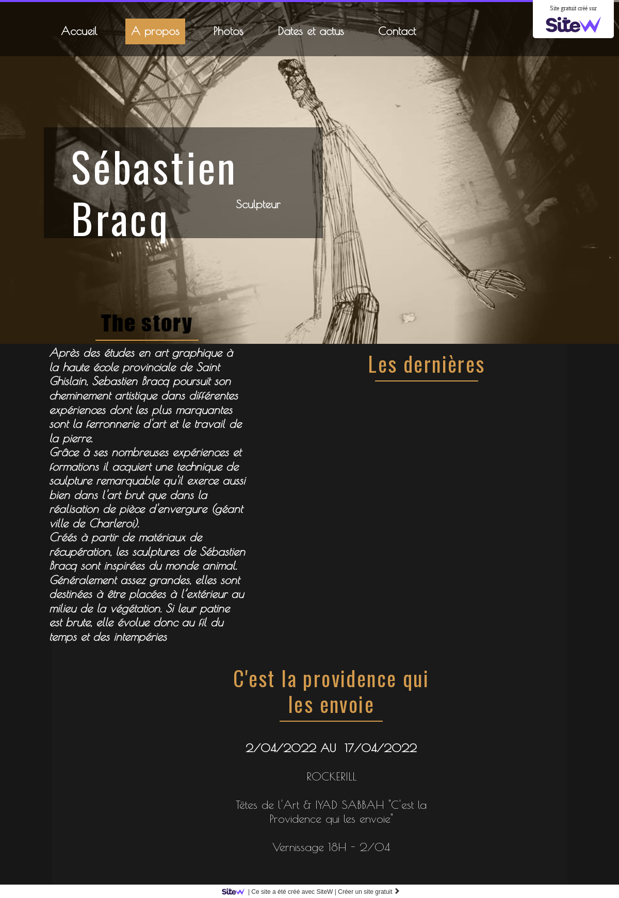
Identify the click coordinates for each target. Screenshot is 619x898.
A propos (155, 31)
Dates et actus (311, 31)
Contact (397, 31)
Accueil (79, 31)
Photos (228, 31)
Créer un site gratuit (369, 891)
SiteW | (281, 891)
